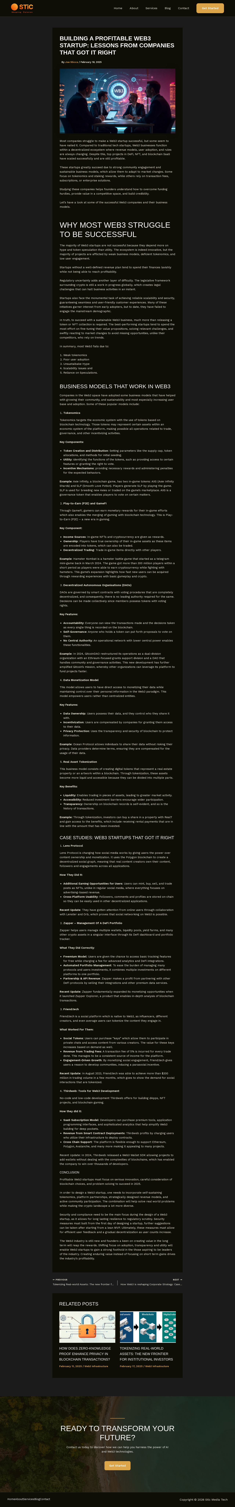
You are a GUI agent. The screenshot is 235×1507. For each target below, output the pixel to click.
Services (155, 8)
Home (124, 8)
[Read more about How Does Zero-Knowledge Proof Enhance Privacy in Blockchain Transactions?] (87, 1328)
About (139, 8)
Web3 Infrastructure (97, 1372)
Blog (170, 8)
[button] (210, 8)
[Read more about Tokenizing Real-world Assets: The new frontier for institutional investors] (148, 1328)
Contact (184, 8)
